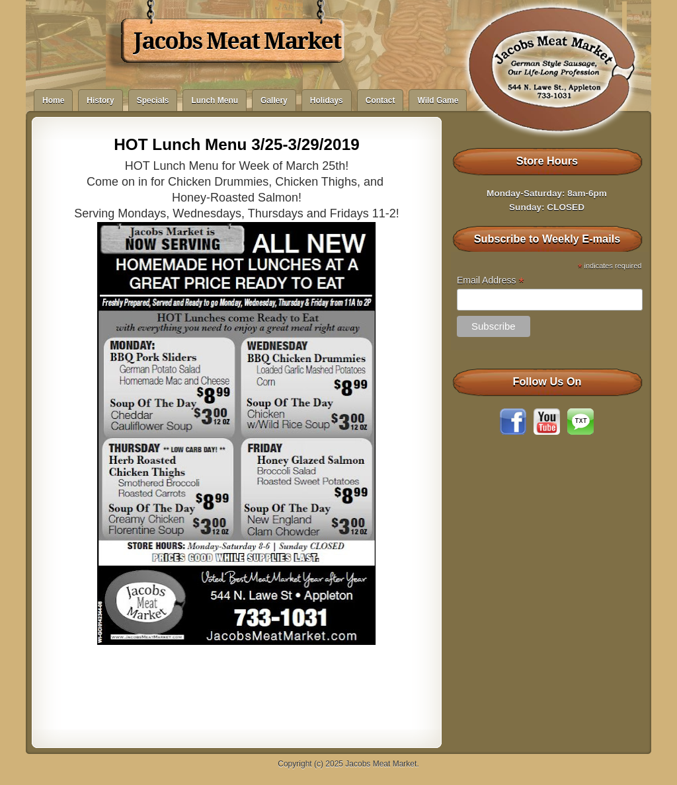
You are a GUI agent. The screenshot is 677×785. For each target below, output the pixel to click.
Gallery (274, 100)
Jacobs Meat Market (237, 41)
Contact (380, 100)
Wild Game (437, 100)
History (100, 100)
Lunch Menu (214, 100)
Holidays (326, 100)
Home (53, 100)
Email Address (490, 280)
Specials (153, 100)
